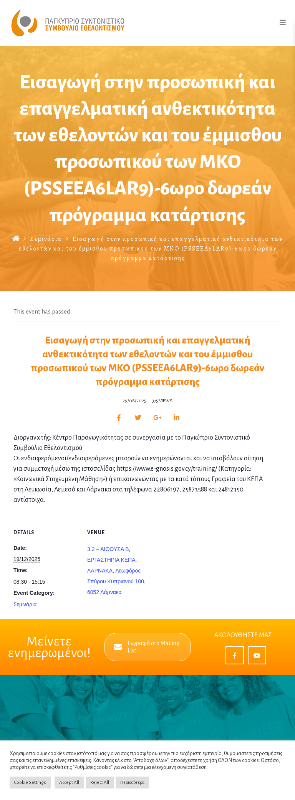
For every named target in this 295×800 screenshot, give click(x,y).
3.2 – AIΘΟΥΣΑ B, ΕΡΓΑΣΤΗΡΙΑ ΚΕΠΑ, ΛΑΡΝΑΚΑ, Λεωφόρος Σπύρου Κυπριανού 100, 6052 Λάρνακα (116, 570)
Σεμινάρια (46, 239)
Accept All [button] (69, 782)
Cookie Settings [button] (30, 782)
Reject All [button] (99, 782)
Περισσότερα (132, 782)
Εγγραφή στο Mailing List (146, 647)
